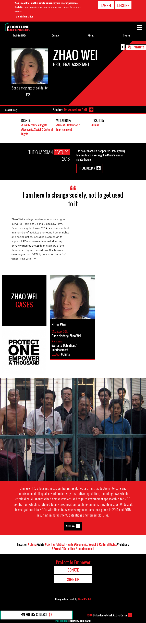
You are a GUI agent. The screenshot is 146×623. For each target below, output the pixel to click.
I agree (106, 5)
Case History (11, 110)
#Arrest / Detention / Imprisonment (68, 127)
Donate (55, 35)
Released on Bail (75, 109)
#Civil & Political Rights (34, 125)
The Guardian (87, 168)
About (91, 35)
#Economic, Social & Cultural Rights (95, 544)
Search (126, 35)
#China (95, 125)
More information (24, 16)
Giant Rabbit (84, 599)
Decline (123, 5)
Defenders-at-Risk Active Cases (107, 615)
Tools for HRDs (19, 35)
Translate (138, 47)
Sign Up (73, 579)
